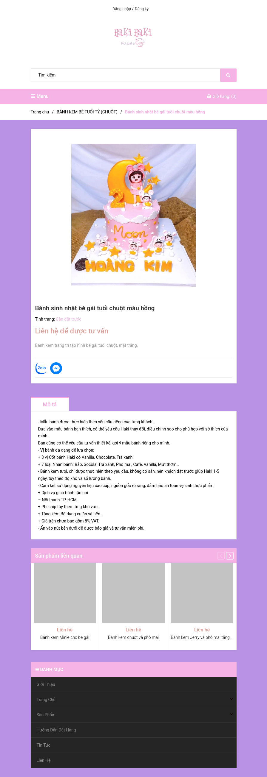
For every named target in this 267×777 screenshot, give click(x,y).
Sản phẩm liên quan (59, 556)
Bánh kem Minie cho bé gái (64, 637)
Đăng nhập (121, 9)
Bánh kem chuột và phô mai (133, 637)
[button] (230, 555)
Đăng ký (142, 9)
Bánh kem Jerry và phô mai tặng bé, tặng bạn (212, 637)
